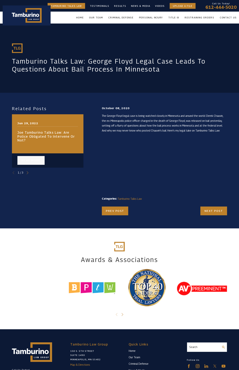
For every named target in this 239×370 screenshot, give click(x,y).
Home (132, 350)
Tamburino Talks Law (66, 6)
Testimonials (99, 6)
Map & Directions (80, 364)
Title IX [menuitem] (173, 17)
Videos (160, 6)
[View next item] (27, 172)
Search (193, 347)
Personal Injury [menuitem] (151, 17)
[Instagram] (198, 366)
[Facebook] (189, 366)
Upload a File (182, 6)
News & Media (140, 6)
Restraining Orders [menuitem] (199, 17)
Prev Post (115, 210)
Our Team (134, 357)
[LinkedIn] (206, 366)
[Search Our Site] (223, 347)
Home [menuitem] (80, 17)
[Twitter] (215, 366)
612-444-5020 (221, 7)
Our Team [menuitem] (96, 17)
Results (120, 6)
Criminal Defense (138, 363)
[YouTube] (223, 366)
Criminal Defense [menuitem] (120, 17)
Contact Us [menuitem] (228, 17)
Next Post (214, 210)
